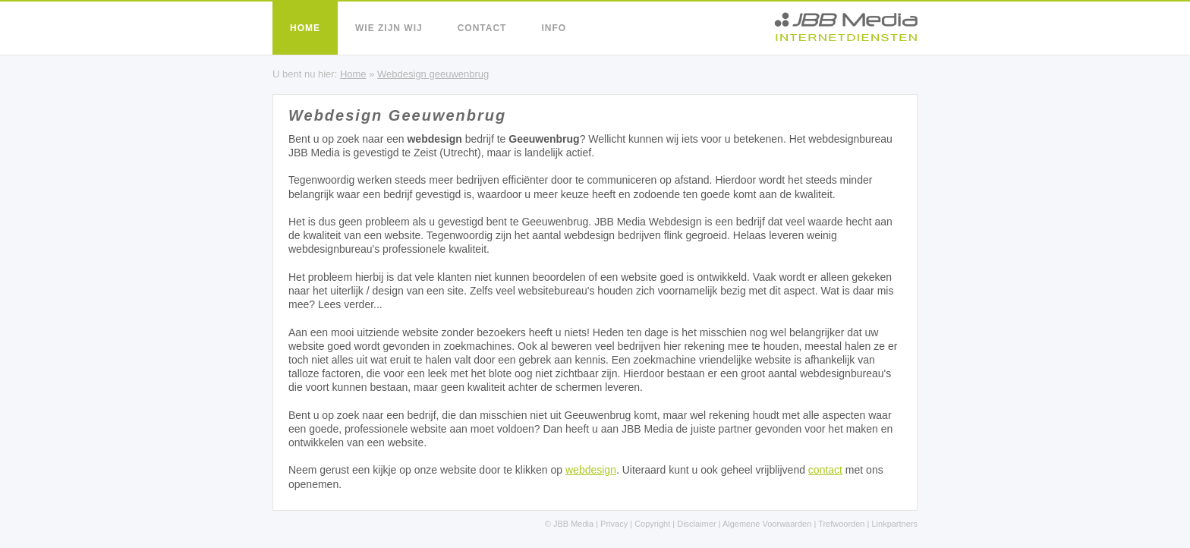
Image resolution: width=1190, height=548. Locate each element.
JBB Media (573, 523)
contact (825, 470)
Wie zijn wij (389, 28)
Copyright (652, 523)
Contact (482, 28)
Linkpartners (894, 523)
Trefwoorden (841, 523)
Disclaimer (696, 523)
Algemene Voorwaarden (766, 523)
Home (305, 28)
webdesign (590, 470)
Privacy (614, 523)
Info (553, 28)
